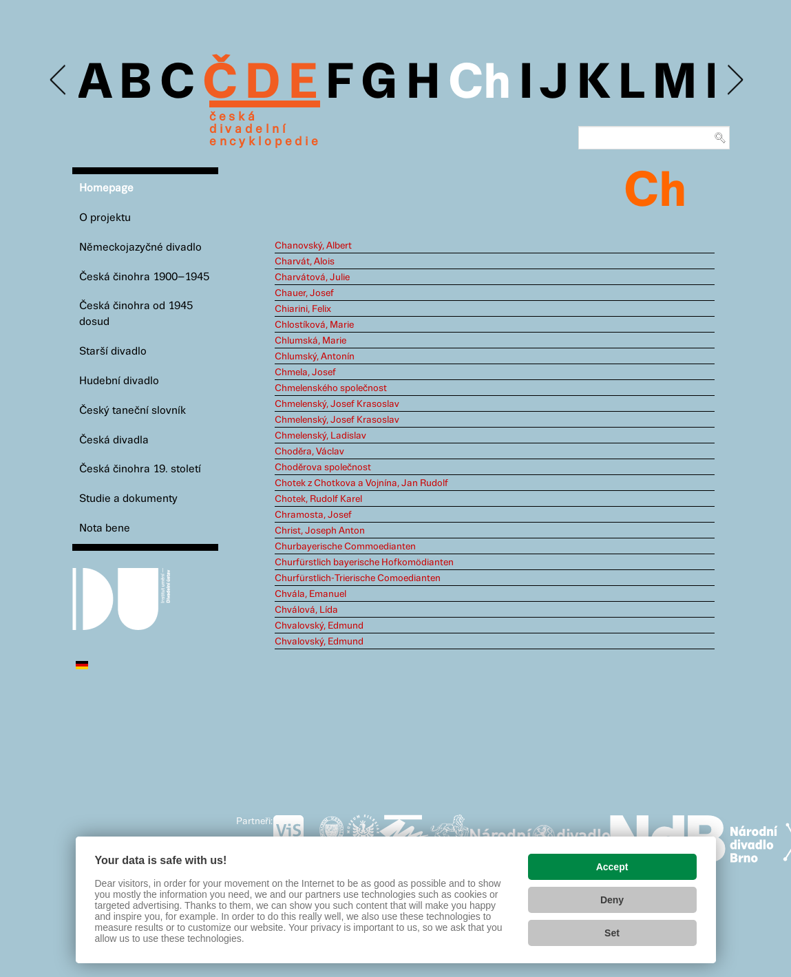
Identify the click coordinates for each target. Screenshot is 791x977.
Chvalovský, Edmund (319, 626)
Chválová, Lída (306, 610)
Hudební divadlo (119, 381)
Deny (612, 899)
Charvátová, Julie (312, 277)
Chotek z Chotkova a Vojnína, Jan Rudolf (361, 483)
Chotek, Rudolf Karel (318, 499)
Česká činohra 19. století (140, 469)
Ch (479, 84)
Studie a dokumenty (128, 499)
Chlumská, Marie (310, 341)
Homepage (106, 188)
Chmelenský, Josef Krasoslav (337, 404)
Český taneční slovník (132, 411)
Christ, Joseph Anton (320, 531)
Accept (612, 866)
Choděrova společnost (323, 467)
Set (612, 932)
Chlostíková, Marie (314, 325)
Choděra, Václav (309, 451)
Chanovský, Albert (313, 246)
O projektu (105, 218)
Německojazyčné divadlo (140, 247)
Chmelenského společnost (331, 388)
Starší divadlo (113, 351)
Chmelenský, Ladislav (320, 436)
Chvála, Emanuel (310, 594)
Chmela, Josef (305, 372)
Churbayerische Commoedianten (345, 546)
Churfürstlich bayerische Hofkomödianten (364, 562)
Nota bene (104, 528)
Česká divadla (114, 440)
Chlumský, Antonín (315, 356)
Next (734, 80)
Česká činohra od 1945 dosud (136, 314)
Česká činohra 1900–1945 (144, 277)
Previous (59, 80)
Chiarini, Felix (303, 309)
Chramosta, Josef (313, 515)
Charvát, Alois (305, 261)
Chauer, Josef (304, 293)
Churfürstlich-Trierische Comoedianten (358, 578)
